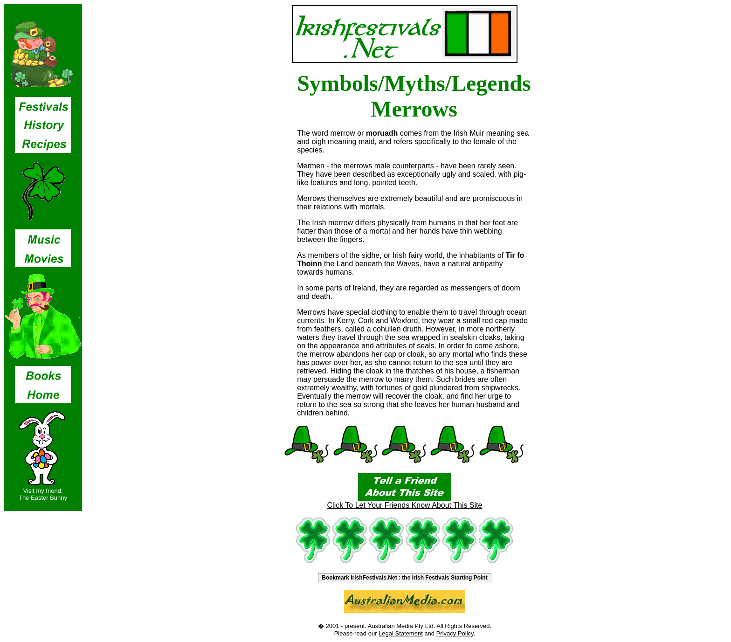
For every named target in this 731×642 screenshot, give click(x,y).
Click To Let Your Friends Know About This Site (405, 502)
